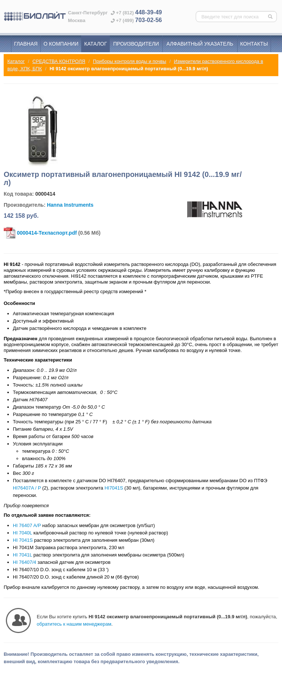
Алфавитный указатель (199, 44)
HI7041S (114, 488)
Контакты (254, 44)
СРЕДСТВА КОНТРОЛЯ (58, 61)
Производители (136, 44)
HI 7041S (23, 540)
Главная (25, 44)
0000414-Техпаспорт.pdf (47, 233)
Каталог (95, 44)
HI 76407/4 (24, 562)
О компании (61, 44)
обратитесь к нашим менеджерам (74, 624)
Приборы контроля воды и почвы (129, 61)
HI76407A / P (27, 488)
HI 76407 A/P (27, 525)
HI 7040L (22, 533)
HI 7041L (22, 555)
